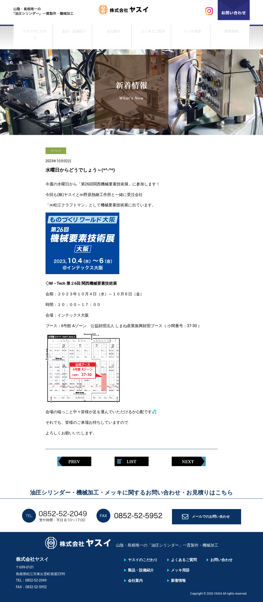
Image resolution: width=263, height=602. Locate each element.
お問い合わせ (221, 560)
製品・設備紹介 (72, 38)
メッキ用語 (190, 38)
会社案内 (112, 38)
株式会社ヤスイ (132, 11)
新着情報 (230, 38)
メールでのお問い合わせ (210, 518)
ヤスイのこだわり (33, 38)
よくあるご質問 (151, 38)
